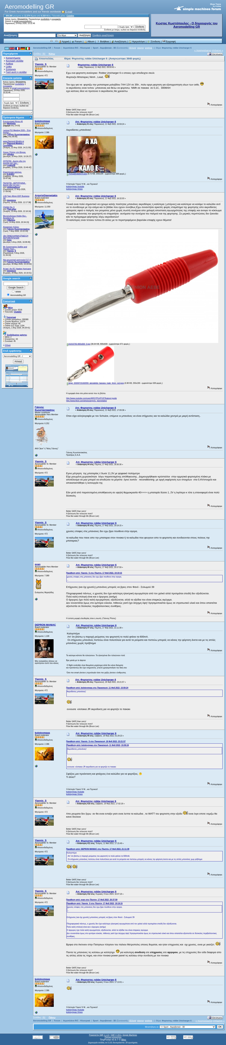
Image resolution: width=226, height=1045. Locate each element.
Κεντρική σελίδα (14, 60)
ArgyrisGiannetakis (46, 195)
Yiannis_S (11, 251)
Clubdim (70, 16)
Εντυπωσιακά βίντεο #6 (13, 121)
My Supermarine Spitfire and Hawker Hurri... (15, 248)
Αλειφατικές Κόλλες (11, 227)
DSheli (7, 345)
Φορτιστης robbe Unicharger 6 (177, 48)
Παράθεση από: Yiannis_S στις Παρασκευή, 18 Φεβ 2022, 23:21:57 (96, 741)
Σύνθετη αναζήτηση (103, 35)
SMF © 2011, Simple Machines (124, 1035)
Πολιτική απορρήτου (112, 1037)
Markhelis (11, 124)
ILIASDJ (10, 174)
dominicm (11, 200)
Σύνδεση (153, 41)
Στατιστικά (9, 301)
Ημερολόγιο (137, 41)
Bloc (123, 1039)
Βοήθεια (103, 41)
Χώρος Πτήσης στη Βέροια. (14, 152)
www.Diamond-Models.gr (13, 141)
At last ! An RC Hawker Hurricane (17, 269)
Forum (77, 41)
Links (9, 66)
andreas (148, 48)
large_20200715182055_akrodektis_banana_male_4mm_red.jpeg (95, 383)
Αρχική (64, 41)
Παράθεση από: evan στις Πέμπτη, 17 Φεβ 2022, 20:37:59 (91, 900)
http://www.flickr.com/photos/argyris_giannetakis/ (86, 401)
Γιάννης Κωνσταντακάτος (18, 134)
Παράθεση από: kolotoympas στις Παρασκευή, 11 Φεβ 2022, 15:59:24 (97, 688)
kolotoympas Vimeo (74, 189)
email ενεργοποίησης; (23, 21)
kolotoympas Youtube (75, 186)
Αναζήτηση (118, 41)
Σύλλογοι (11, 69)
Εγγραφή (169, 41)
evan (38, 564)
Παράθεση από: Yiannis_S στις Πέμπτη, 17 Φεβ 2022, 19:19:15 (94, 573)
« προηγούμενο (202, 50)
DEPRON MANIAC (45, 624)
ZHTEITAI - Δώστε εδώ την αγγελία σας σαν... (14, 162)
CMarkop (11, 220)
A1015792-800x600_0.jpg (78, 344)
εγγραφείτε (56, 19)
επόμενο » (217, 50)
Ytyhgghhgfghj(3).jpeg (77, 174)
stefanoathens (13, 187)
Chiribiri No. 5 (9, 207)
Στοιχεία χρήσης (12, 78)
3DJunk (132, 48)
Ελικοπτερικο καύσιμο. (12, 172)
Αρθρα (9, 63)
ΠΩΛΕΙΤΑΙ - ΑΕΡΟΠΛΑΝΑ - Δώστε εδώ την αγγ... (14, 184)
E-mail (67, 11)
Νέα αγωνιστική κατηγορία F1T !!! (17, 260)
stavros (140, 48)
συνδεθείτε (45, 19)
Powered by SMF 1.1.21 (99, 1035)
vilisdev (10, 154)
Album (89, 41)
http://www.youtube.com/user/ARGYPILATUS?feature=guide (91, 398)
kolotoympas (42, 121)
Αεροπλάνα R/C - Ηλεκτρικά (76, 48)
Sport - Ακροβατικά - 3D (104, 48)
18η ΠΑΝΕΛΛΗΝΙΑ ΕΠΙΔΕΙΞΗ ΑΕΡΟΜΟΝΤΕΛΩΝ (15, 237)
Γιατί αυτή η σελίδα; (16, 72)
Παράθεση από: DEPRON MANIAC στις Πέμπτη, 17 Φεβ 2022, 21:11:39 (97, 849)
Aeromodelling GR (42, 48)
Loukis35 (11, 165)
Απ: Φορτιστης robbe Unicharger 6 (95, 121)
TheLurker (11, 209)
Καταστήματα (13, 58)
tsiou (9, 240)
